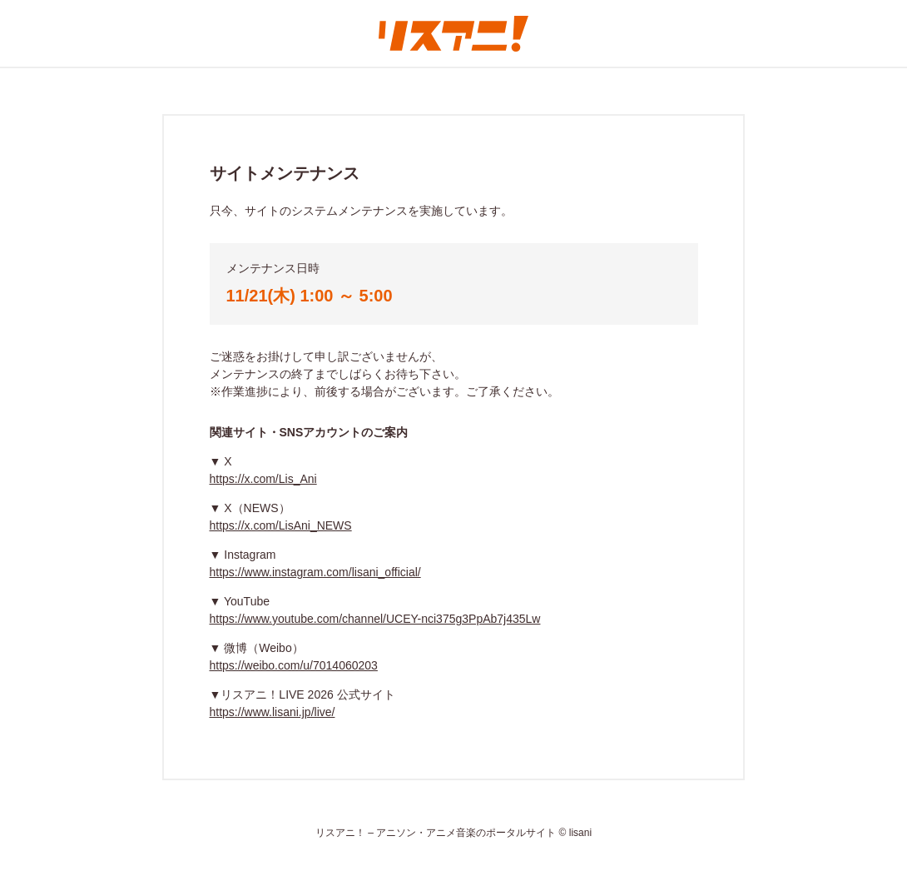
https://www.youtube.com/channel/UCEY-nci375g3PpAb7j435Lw (375, 618)
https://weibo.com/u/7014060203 (294, 665)
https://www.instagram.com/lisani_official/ (315, 572)
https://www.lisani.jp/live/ (272, 712)
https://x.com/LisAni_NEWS (281, 525)
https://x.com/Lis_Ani (263, 478)
